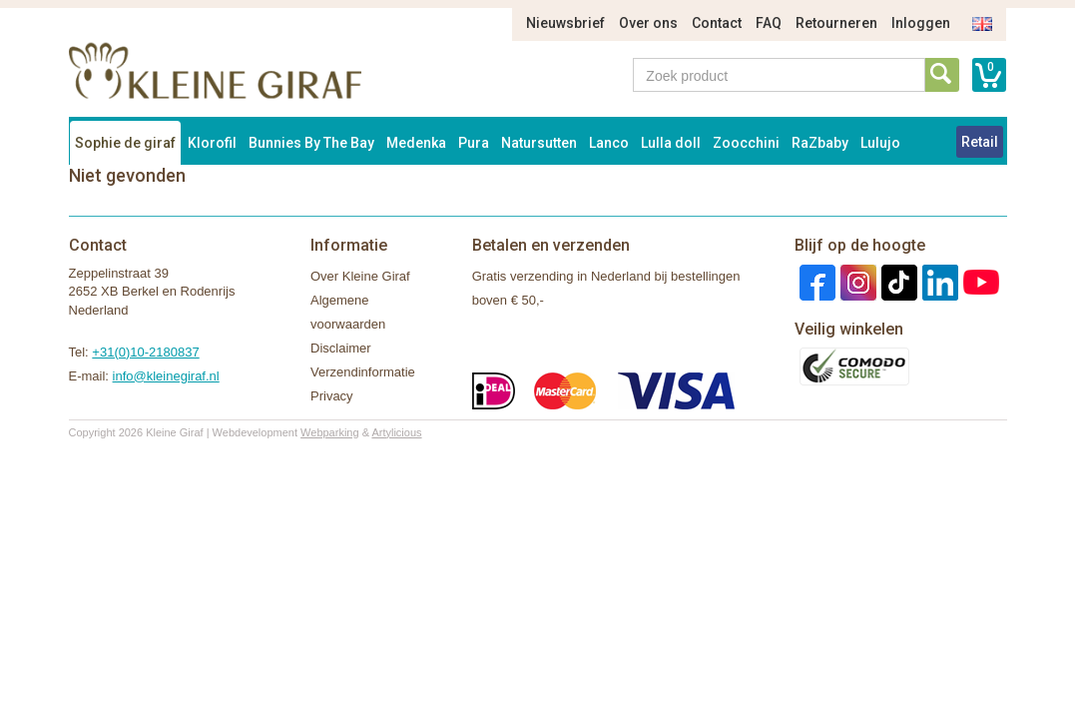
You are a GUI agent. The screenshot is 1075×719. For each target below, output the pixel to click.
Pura (473, 143)
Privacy (331, 395)
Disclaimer (340, 348)
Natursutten (539, 143)
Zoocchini (746, 143)
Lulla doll (671, 143)
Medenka (416, 143)
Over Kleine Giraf (360, 276)
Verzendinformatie (362, 371)
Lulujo (880, 143)
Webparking (329, 432)
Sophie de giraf (125, 143)
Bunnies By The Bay (311, 143)
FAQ (769, 23)
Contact (717, 23)
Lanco (609, 143)
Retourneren (836, 23)
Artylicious (396, 432)
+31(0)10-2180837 (145, 352)
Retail (979, 142)
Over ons (648, 23)
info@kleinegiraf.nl (166, 375)
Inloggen (920, 23)
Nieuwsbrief (565, 23)
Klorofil (212, 143)
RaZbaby (820, 143)
